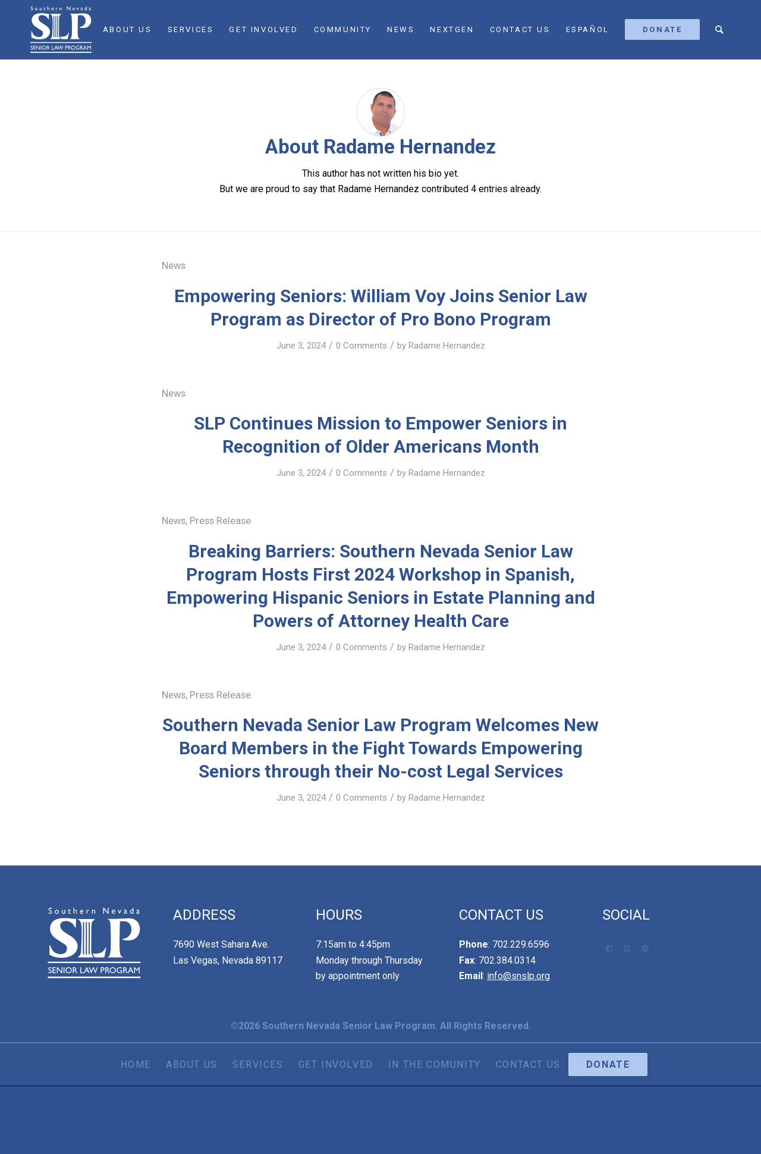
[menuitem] (127, 29)
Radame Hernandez (446, 345)
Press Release (220, 520)
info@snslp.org (518, 975)
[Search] (719, 29)
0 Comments (361, 345)
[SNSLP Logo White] (61, 30)
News (173, 265)
